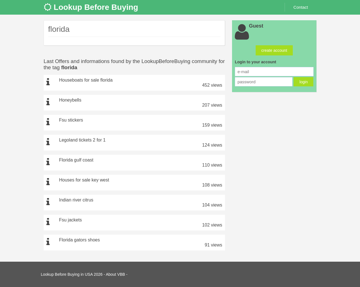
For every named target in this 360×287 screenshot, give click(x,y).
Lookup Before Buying (91, 7)
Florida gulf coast (76, 160)
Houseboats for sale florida (85, 80)
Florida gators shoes (79, 239)
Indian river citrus (76, 200)
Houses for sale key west (84, 180)
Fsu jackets (70, 220)
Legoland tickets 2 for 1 (82, 140)
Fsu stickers (71, 120)
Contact (300, 7)
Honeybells (70, 100)
